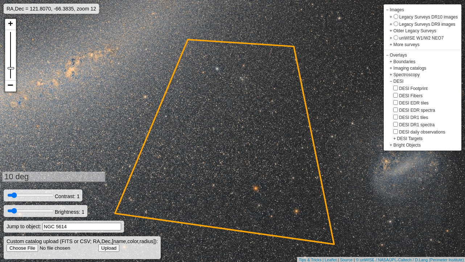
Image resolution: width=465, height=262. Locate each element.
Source (346, 260)
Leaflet (331, 260)
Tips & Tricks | (312, 260)
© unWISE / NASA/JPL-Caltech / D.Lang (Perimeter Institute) (410, 260)
